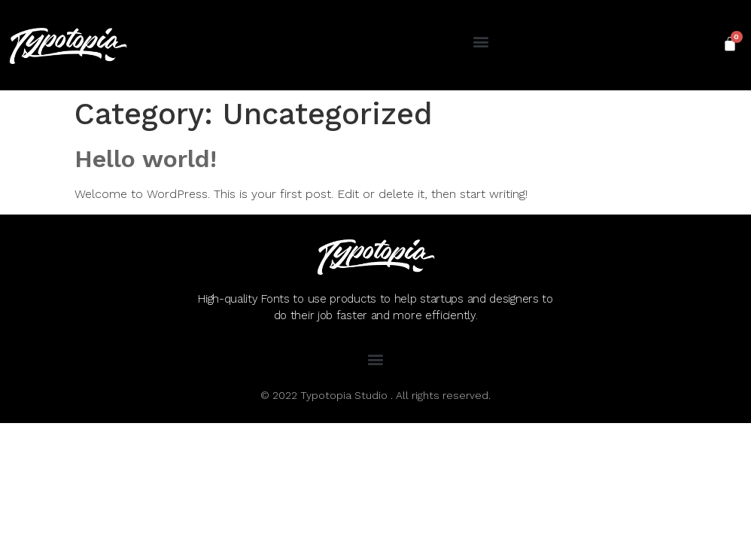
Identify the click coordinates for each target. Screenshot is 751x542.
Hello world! (145, 159)
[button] (480, 41)
